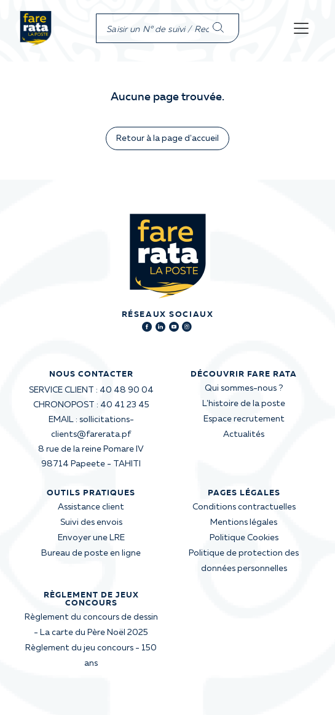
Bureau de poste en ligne (91, 553)
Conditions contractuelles (244, 507)
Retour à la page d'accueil (167, 138)
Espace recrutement (244, 419)
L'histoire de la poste (243, 403)
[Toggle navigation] (301, 28)
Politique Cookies (244, 537)
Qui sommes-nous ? (244, 388)
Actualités (243, 434)
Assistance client (91, 507)
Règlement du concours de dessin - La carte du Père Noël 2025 (91, 625)
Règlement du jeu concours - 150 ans (91, 656)
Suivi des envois (91, 522)
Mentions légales (243, 522)
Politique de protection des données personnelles (244, 561)
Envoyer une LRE (91, 537)
